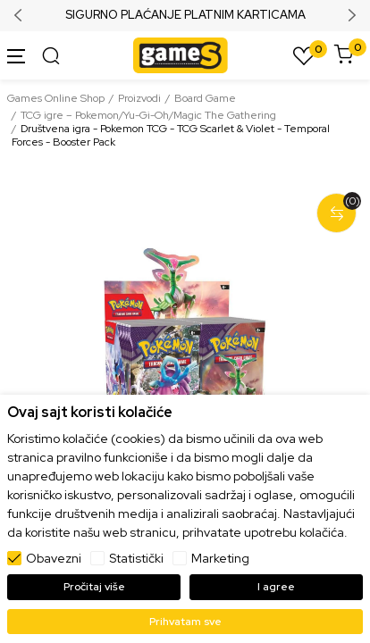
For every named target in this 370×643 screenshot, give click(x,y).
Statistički (136, 558)
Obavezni (53, 558)
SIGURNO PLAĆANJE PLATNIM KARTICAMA (185, 15)
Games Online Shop (56, 98)
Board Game (205, 98)
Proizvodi (139, 98)
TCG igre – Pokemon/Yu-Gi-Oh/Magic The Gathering (148, 115)
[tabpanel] (185, 358)
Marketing (220, 558)
